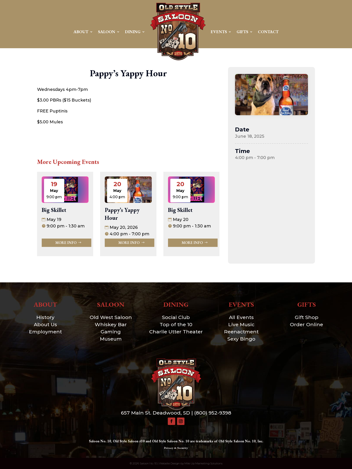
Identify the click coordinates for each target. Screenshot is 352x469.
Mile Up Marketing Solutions (203, 463)
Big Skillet (54, 210)
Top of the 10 (176, 324)
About (80, 31)
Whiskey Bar (111, 324)
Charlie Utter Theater (176, 332)
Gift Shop (306, 317)
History (45, 317)
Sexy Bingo (241, 339)
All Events (241, 317)
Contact (268, 31)
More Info (65, 242)
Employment (45, 332)
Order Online (306, 324)
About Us (45, 324)
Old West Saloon (111, 317)
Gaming (111, 332)
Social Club (176, 317)
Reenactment (241, 332)
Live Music (241, 324)
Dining (132, 31)
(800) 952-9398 (212, 413)
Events (219, 31)
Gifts (242, 31)
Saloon (106, 31)
